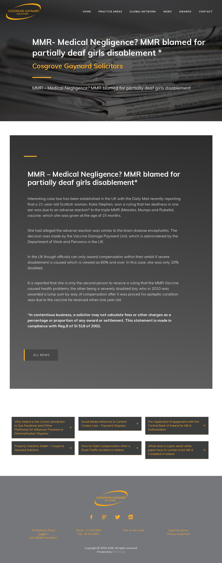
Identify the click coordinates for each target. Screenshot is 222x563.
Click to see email (133, 530)
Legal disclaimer (179, 530)
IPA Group (119, 551)
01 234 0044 (93, 530)
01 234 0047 (91, 534)
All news (43, 355)
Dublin (42, 534)
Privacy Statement (178, 534)
